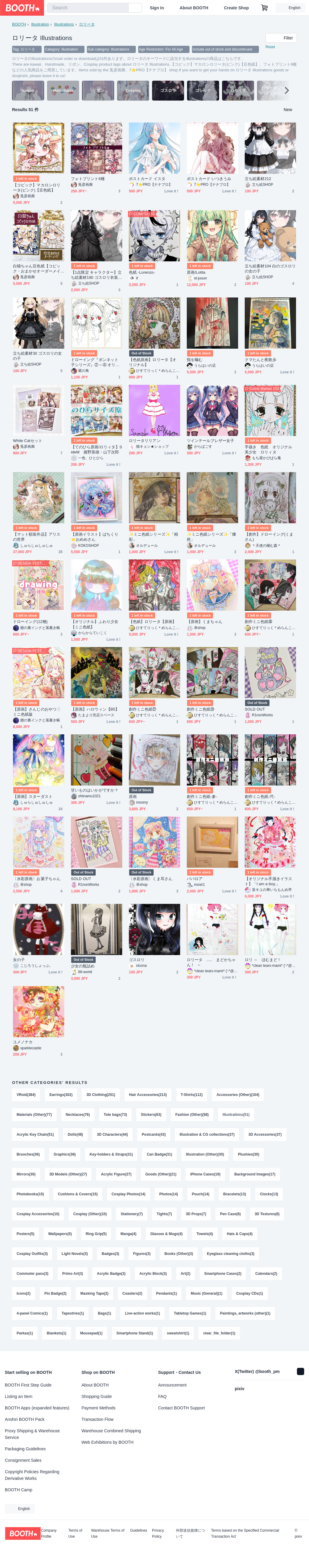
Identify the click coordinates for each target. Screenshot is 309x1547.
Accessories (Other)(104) (237, 1095)
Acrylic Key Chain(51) (35, 1134)
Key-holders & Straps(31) (111, 1154)
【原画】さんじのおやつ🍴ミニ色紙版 (37, 712)
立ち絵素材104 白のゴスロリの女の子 (270, 268)
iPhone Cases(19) (205, 1174)
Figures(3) (142, 1254)
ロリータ (87, 24)
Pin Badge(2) (55, 1293)
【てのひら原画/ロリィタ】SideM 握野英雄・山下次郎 (96, 449)
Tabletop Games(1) (190, 1313)
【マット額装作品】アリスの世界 (36, 537)
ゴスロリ (137, 959)
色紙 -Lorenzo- (142, 272)
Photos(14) (168, 1194)
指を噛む (194, 359)
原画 (133, 796)
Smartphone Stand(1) (134, 1333)
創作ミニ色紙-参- (202, 796)
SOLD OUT (255, 709)
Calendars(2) (266, 1274)
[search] (122, 8)
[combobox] (88, 8)
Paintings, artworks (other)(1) (245, 1313)
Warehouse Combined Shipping (111, 1430)
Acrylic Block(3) (153, 1274)
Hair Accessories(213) (148, 1095)
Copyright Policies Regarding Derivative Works (32, 1475)
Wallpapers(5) (60, 1234)
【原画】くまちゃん (204, 621)
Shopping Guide (96, 1396)
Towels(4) (204, 1234)
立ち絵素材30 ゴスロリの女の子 (37, 356)
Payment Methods (98, 1407)
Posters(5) (25, 1234)
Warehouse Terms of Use (107, 1533)
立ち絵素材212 (258, 178)
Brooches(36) (28, 1154)
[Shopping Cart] (264, 8)
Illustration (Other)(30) (205, 1154)
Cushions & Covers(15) (78, 1194)
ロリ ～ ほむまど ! (262, 959)
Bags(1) (104, 1313)
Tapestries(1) (73, 1313)
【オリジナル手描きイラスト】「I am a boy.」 (268, 881)
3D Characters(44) (112, 1134)
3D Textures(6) (267, 1214)
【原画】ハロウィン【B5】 (95, 709)
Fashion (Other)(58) (192, 1115)
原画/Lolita (196, 272)
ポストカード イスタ (147, 178)
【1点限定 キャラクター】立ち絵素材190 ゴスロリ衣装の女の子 (96, 275)
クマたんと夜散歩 (260, 359)
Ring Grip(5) (96, 1234)
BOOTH (19, 24)
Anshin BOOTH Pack (25, 1419)
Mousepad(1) (91, 1333)
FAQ (162, 1396)
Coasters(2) (132, 1293)
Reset (270, 47)
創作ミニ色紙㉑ (143, 709)
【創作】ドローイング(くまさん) (269, 537)
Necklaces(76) (78, 1115)
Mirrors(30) (26, 1174)
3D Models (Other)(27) (68, 1174)
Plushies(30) (248, 1154)
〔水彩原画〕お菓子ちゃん (36, 878)
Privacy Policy (158, 1533)
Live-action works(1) (142, 1313)
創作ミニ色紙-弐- (260, 796)
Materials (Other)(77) (34, 1115)
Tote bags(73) (115, 1115)
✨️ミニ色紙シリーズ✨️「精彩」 (153, 537)
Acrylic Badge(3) (111, 1274)
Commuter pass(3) (32, 1274)
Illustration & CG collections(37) (207, 1134)
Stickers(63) (151, 1115)
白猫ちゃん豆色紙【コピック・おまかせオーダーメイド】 (36, 269)
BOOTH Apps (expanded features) (37, 1407)
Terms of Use (75, 1533)
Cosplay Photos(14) (128, 1194)
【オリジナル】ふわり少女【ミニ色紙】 (94, 624)
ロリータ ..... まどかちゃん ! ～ (211, 962)
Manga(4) (128, 1234)
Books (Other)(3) (178, 1254)
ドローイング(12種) (30, 621)
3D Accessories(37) (265, 1134)
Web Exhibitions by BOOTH (107, 1442)
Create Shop (236, 8)
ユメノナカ (23, 1042)
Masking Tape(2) (94, 1293)
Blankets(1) (56, 1333)
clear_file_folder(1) (219, 1333)
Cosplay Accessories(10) (38, 1214)
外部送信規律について (190, 1533)
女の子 (19, 959)
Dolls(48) (75, 1134)
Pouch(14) (200, 1194)
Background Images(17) (254, 1174)
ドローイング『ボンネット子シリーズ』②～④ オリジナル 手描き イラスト (95, 362)
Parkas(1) (25, 1333)
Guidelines (138, 1531)
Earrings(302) (61, 1095)
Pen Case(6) (230, 1214)
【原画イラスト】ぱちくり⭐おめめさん (94, 537)
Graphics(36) (65, 1154)
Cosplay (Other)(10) (90, 1214)
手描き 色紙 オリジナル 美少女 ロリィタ (270, 449)
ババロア (194, 878)
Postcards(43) (154, 1134)
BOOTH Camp (18, 1489)
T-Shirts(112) (192, 1095)
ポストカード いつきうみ (209, 178)
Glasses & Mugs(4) (166, 1234)
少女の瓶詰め (82, 966)
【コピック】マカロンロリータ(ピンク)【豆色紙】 (36, 187)
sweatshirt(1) (178, 1333)
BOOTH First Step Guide (28, 1385)
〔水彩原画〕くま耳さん (150, 878)
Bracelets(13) (234, 1194)
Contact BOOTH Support (181, 1407)
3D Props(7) (196, 1214)
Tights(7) (164, 1214)
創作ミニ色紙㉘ (258, 621)
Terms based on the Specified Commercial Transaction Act (245, 1533)
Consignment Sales (23, 1460)
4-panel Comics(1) (32, 1313)
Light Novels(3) (75, 1254)
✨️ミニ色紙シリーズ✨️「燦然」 (211, 537)
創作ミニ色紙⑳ (201, 709)
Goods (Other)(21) (161, 1174)
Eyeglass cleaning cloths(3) (230, 1254)
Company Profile (48, 1533)
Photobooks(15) (30, 1194)
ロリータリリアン (145, 440)
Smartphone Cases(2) (222, 1274)
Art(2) (185, 1274)
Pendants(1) (166, 1293)
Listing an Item (18, 1396)
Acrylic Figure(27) (116, 1174)
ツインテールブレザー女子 (210, 440)
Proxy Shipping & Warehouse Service (32, 1434)
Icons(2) (23, 1293)
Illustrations (64, 24)
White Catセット (27, 440)
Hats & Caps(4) (240, 1234)
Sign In (157, 8)
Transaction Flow (97, 1419)
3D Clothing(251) (100, 1095)
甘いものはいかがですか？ (94, 790)
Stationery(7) (132, 1214)
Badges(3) (110, 1254)
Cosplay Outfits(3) (32, 1254)
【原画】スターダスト (33, 796)
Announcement (172, 1385)
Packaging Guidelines (25, 1448)
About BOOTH (194, 8)
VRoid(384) (26, 1095)
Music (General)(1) (206, 1293)
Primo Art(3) (72, 1274)
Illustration (40, 24)
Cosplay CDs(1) (249, 1293)
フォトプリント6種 (88, 178)
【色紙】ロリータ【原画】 (152, 621)
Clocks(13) (269, 1194)
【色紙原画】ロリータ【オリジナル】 (152, 362)
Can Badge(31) (159, 1154)
